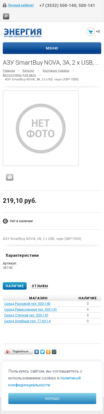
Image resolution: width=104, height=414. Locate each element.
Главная (9, 70)
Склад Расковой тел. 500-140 (27, 304)
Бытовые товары (56, 70)
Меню (52, 48)
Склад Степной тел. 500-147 (26, 315)
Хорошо (52, 399)
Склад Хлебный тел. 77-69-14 (27, 321)
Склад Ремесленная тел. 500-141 (30, 309)
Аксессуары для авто (19, 75)
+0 (98, 31)
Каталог (28, 70)
